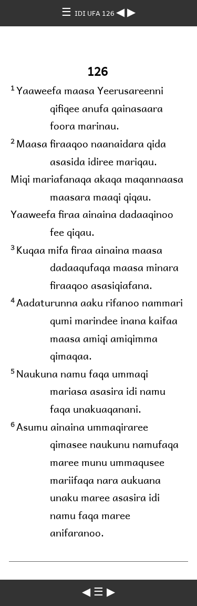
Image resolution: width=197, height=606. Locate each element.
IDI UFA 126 (95, 12)
